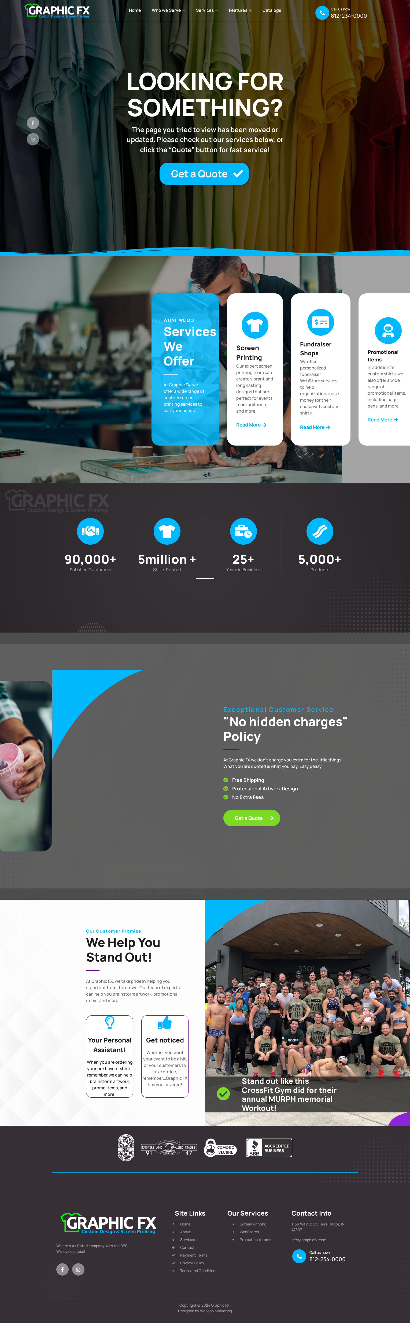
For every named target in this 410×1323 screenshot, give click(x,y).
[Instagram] (33, 139)
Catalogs (272, 10)
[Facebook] (33, 123)
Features (240, 10)
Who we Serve (168, 10)
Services (207, 10)
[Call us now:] (322, 13)
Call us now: (341, 9)
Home (135, 10)
